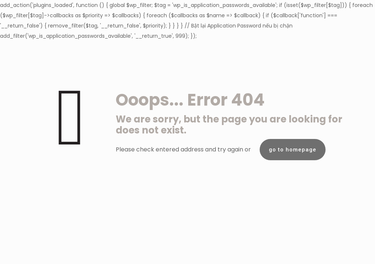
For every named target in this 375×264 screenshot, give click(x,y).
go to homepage (292, 149)
